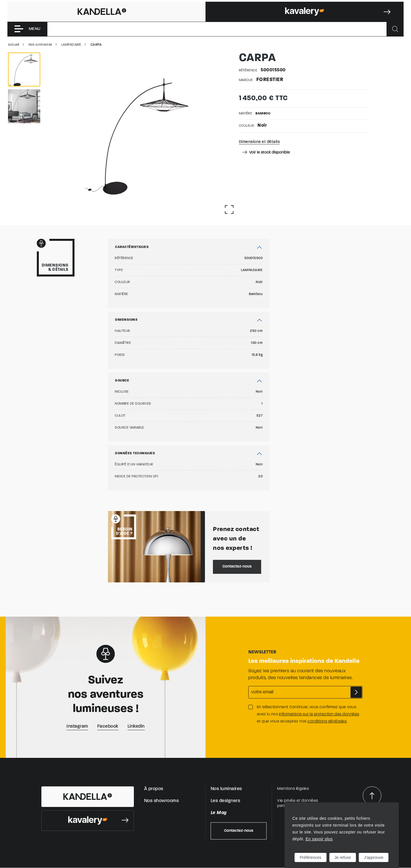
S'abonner (356, 692)
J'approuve (373, 857)
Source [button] (122, 380)
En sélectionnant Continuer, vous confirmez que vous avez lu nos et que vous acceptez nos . (308, 714)
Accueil (13, 45)
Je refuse (343, 857)
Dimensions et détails (259, 142)
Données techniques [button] (135, 453)
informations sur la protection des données (319, 714)
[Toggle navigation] (27, 29)
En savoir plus (319, 839)
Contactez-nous (237, 566)
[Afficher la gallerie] (229, 209)
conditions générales (326, 721)
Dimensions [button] (126, 320)
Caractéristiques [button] (132, 247)
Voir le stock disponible (266, 152)
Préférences (310, 857)
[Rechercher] (395, 29)
